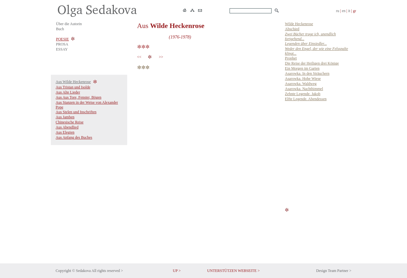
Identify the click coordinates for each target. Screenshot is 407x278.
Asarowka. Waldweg (300, 83)
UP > (177, 270)
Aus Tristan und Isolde (73, 87)
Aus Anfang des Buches (74, 137)
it (349, 11)
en (343, 11)
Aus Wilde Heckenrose (73, 82)
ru (337, 11)
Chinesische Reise (70, 122)
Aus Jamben (65, 117)
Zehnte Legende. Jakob (303, 94)
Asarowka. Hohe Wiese (303, 78)
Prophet (291, 58)
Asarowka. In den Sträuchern (307, 73)
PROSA (62, 44)
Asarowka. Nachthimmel (304, 89)
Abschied (292, 29)
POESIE (62, 39)
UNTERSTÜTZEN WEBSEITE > (233, 270)
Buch (60, 29)
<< (140, 57)
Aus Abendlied (67, 127)
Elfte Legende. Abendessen (306, 99)
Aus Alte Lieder (68, 92)
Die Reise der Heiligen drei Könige (312, 63)
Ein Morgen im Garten (302, 68)
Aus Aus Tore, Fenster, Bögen (78, 97)
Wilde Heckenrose (299, 24)
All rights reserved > (107, 270)
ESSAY (62, 49)
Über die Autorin (69, 24)
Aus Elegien (65, 132)
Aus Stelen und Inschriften (76, 112)
